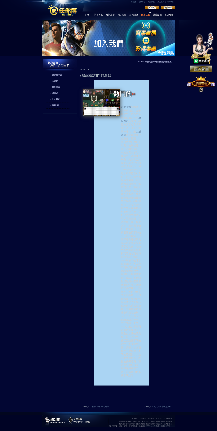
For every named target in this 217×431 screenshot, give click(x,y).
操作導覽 (98, 15)
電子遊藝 (122, 15)
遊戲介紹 (142, 2)
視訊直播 (110, 15)
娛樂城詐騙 (57, 75)
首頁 (87, 15)
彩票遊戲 (134, 15)
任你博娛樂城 (62, 10)
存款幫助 (143, 418)
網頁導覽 (170, 2)
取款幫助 (151, 418)
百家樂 (55, 81)
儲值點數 (157, 15)
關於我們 (135, 418)
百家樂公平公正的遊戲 (99, 406)
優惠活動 (145, 15)
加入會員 (160, 2)
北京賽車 (56, 99)
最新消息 (151, 2)
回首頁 (133, 2)
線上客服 (169, 15)
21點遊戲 (126, 107)
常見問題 (159, 418)
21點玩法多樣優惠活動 (161, 406)
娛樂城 (55, 93)
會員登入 (152, 8)
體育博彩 (56, 87)
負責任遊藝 (168, 418)
